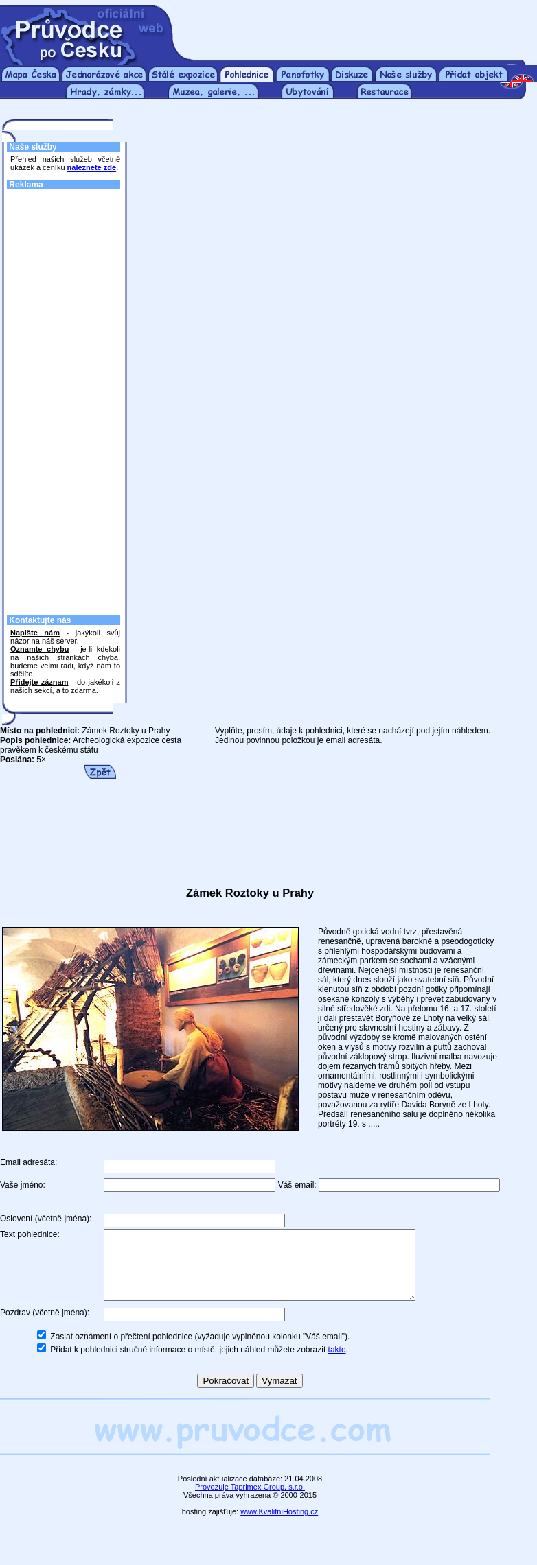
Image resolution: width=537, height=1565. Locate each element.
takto (337, 1364)
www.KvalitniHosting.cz (279, 1526)
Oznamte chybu (39, 649)
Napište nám (35, 632)
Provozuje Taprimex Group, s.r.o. (250, 1501)
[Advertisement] (356, 26)
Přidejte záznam (39, 682)
